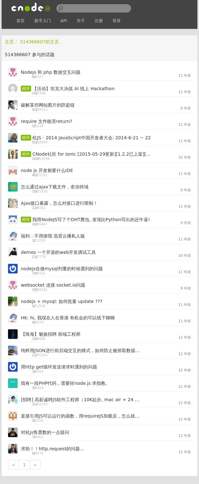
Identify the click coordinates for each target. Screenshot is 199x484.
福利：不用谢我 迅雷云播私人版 (53, 235)
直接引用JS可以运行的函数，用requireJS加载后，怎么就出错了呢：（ (80, 416)
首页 (20, 20)
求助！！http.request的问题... (52, 448)
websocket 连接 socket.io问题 (53, 285)
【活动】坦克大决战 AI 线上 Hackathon (73, 88)
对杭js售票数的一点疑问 (45, 432)
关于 (81, 20)
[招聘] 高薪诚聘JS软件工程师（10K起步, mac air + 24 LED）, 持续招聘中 (80, 399)
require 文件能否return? (46, 121)
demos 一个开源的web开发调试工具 (58, 252)
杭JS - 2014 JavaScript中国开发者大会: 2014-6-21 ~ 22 (91, 137)
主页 (9, 41)
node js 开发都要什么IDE (47, 170)
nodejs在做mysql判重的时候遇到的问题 (62, 268)
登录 (116, 20)
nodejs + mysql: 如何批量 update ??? (61, 301)
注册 (99, 20)
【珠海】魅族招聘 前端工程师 (50, 334)
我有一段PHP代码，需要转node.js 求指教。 (65, 383)
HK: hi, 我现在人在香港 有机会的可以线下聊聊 (68, 317)
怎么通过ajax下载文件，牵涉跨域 (54, 186)
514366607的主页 (39, 41)
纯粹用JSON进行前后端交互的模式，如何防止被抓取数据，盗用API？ (80, 350)
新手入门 (42, 20)
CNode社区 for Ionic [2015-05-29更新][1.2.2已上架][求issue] (92, 154)
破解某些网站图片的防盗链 (48, 105)
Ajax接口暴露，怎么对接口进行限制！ (59, 203)
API (64, 20)
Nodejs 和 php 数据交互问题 (50, 72)
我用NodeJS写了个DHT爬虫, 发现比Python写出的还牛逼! (91, 219)
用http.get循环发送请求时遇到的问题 (59, 366)
